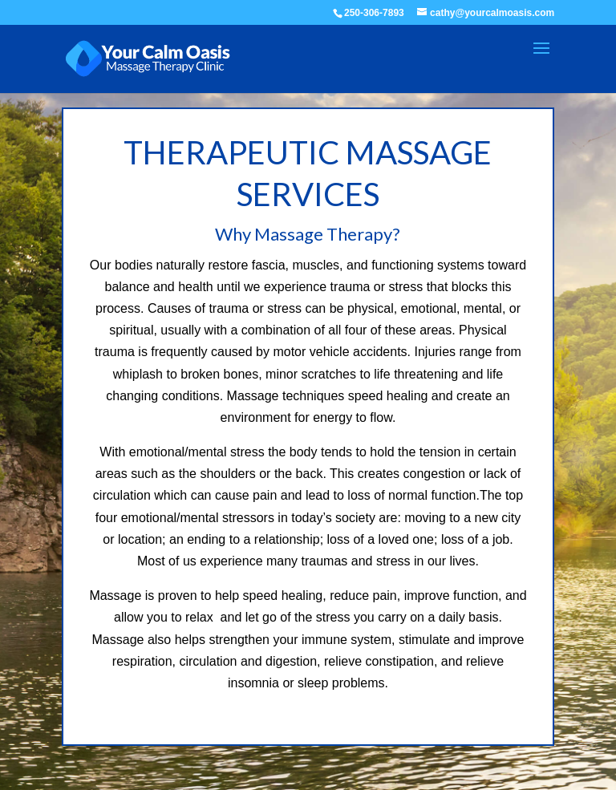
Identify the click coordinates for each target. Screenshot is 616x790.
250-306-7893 (374, 12)
